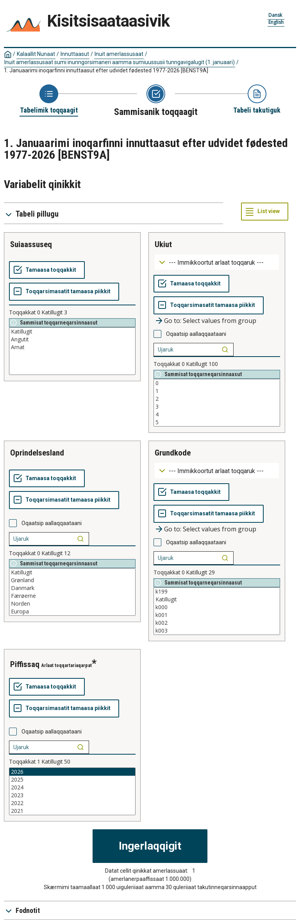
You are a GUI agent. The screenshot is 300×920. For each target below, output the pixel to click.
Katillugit (72, 331)
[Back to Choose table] (49, 100)
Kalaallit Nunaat (36, 54)
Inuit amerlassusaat (119, 54)
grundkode (173, 452)
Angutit (72, 339)
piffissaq (24, 664)
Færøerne (72, 596)
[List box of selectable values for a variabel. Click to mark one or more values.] (72, 351)
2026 (72, 772)
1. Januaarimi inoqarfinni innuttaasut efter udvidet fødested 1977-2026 (106, 70)
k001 (217, 615)
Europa (72, 611)
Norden (72, 604)
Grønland (72, 580)
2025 (72, 780)
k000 (217, 607)
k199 (217, 591)
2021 (72, 811)
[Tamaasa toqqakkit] (47, 270)
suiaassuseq (31, 244)
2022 (72, 803)
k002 (217, 623)
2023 (72, 795)
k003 (217, 631)
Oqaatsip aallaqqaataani (196, 334)
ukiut (163, 244)
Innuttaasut (75, 54)
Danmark (72, 588)
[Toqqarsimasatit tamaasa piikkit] (64, 292)
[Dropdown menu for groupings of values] (217, 262)
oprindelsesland (37, 452)
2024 (72, 787)
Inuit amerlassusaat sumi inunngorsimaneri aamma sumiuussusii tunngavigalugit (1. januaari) (119, 62)
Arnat (72, 347)
